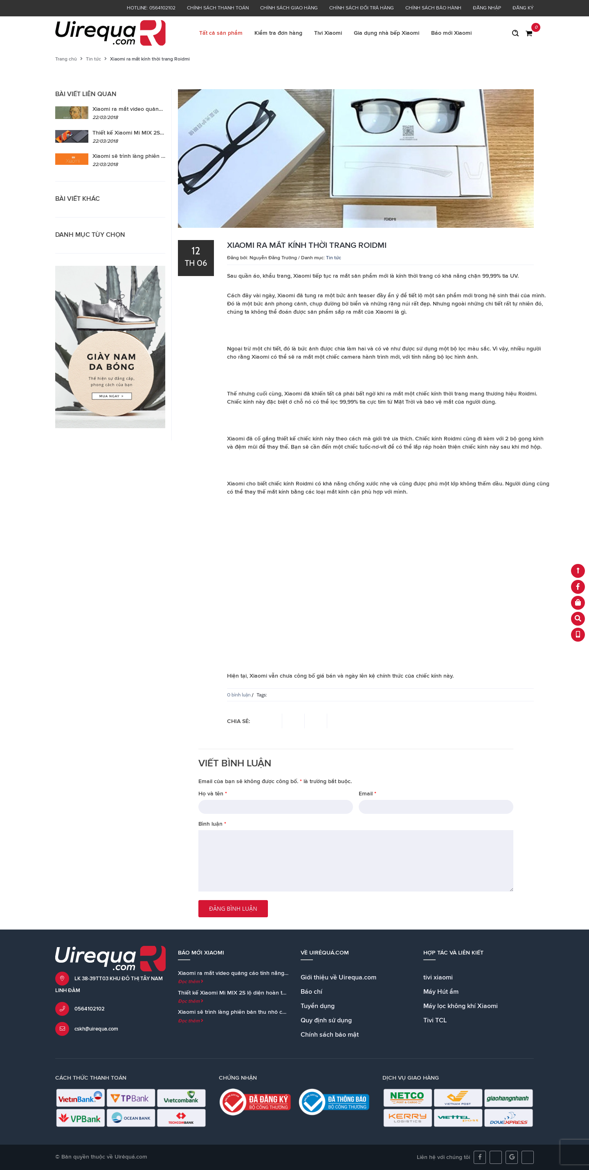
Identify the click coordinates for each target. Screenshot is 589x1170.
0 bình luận (239, 695)
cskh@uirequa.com (96, 1029)
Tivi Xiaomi (328, 33)
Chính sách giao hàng (289, 8)
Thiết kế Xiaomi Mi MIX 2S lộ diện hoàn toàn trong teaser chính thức (265, 993)
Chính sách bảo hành (433, 8)
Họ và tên (212, 794)
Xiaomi (286, 296)
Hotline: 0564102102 (151, 8)
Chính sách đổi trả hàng (361, 8)
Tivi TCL (435, 1020)
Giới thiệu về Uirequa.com (338, 977)
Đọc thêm (190, 981)
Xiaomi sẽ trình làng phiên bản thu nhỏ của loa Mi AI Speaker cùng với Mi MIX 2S (282, 1012)
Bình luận (212, 824)
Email (367, 794)
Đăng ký (523, 8)
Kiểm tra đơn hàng (278, 33)
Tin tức (93, 59)
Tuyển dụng (318, 1006)
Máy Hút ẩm (441, 991)
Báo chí (311, 991)
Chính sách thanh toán (218, 8)
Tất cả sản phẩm (221, 33)
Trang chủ (66, 59)
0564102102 (89, 1009)
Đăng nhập (487, 8)
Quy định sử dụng (326, 1020)
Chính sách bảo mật (330, 1034)
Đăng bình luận (233, 908)
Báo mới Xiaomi (451, 33)
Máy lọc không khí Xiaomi (460, 1006)
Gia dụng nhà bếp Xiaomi (386, 33)
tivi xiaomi (438, 977)
